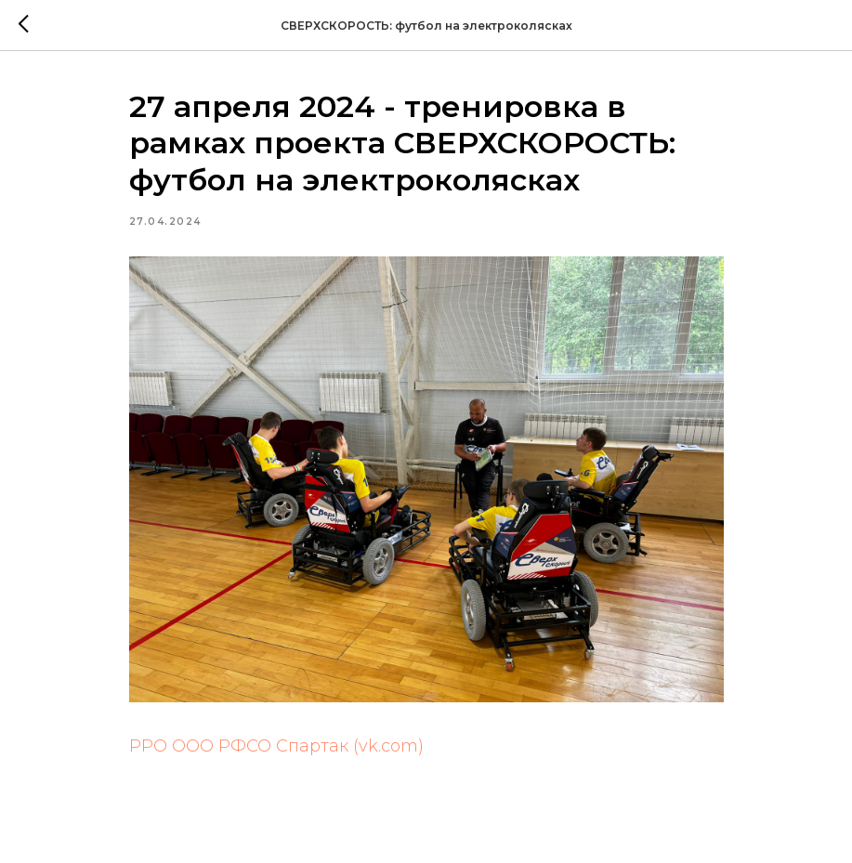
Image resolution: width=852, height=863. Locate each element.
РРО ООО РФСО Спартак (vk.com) (276, 746)
